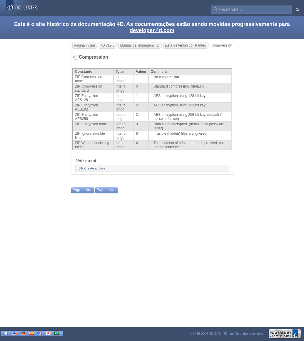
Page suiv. (105, 189)
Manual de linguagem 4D (139, 45)
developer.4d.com (152, 30)
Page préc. (81, 189)
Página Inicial (84, 45)
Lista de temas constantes (185, 45)
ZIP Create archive (92, 168)
